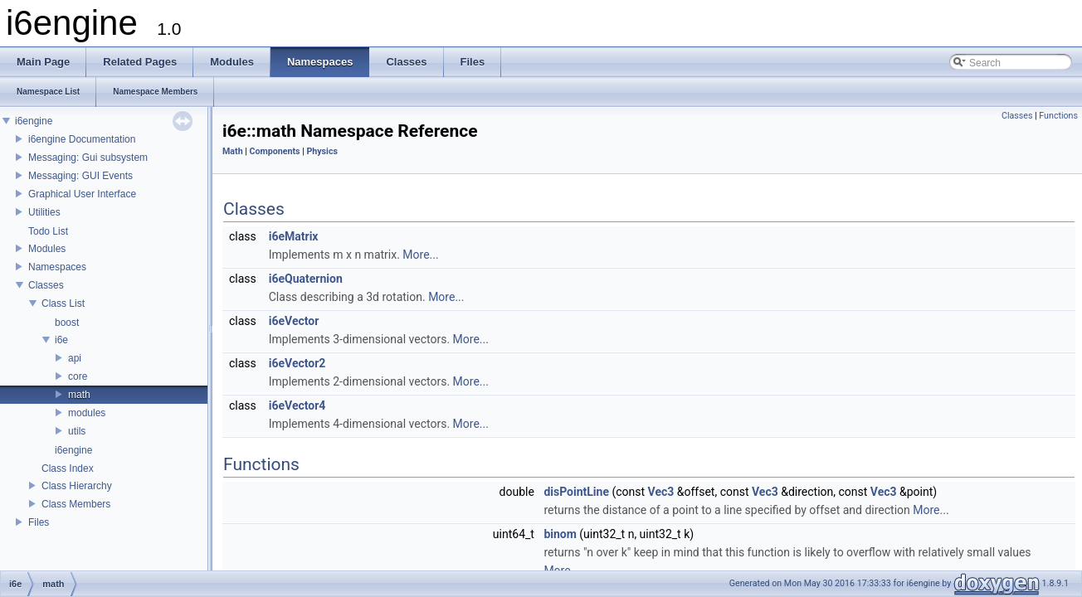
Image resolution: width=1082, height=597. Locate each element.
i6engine (33, 121)
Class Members (75, 504)
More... (420, 254)
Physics (322, 151)
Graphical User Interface (82, 194)
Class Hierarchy (76, 486)
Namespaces (57, 267)
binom (559, 534)
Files (38, 522)
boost (67, 322)
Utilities (44, 212)
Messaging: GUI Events (80, 176)
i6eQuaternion (306, 278)
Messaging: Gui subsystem (88, 157)
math (79, 394)
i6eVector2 (297, 363)
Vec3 (661, 491)
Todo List (48, 231)
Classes (46, 285)
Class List (63, 303)
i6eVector (294, 321)
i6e (61, 340)
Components (275, 151)
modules (86, 413)
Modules (47, 249)
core (77, 376)
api (74, 358)
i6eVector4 (297, 405)
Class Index (67, 468)
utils (76, 431)
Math (232, 151)
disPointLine (576, 491)
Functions (1058, 115)
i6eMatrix (294, 236)
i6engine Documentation (81, 139)
